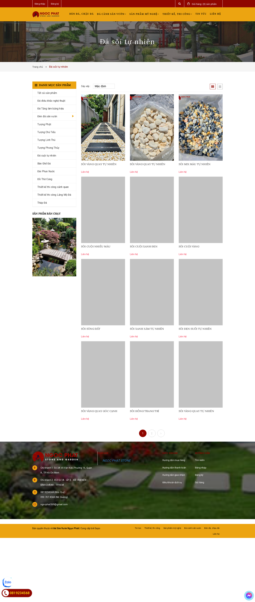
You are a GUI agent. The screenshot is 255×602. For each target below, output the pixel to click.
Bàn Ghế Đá (44, 163)
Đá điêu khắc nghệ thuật (51, 100)
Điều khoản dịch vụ (172, 482)
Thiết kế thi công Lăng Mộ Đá (54, 194)
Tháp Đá (42, 202)
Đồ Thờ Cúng (44, 179)
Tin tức (201, 14)
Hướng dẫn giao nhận (173, 475)
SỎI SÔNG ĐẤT (91, 328)
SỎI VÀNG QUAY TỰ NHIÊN (98, 164)
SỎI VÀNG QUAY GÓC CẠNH (99, 411)
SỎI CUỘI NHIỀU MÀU (95, 246)
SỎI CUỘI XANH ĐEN (143, 246)
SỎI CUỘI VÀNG (189, 246)
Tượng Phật (44, 124)
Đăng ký (199, 475)
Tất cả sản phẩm (47, 93)
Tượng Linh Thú (46, 140)
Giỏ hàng (199, 482)
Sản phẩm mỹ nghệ (144, 14)
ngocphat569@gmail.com (54, 504)
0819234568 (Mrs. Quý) (52, 492)
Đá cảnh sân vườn (111, 14)
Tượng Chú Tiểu (46, 132)
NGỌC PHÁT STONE (116, 460)
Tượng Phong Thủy (48, 147)
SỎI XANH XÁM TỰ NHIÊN (147, 328)
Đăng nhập (200, 467)
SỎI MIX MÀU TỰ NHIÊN (194, 164)
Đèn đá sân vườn (47, 116)
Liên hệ (215, 14)
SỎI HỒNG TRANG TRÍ (144, 411)
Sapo (97, 528)
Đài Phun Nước (46, 171)
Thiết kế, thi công (177, 14)
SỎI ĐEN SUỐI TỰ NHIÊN (195, 328)
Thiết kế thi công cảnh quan (53, 187)
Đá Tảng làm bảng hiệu (50, 108)
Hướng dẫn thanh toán (174, 467)
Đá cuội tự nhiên (46, 155)
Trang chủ (38, 67)
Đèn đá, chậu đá (81, 14)
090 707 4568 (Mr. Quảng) (54, 497)
